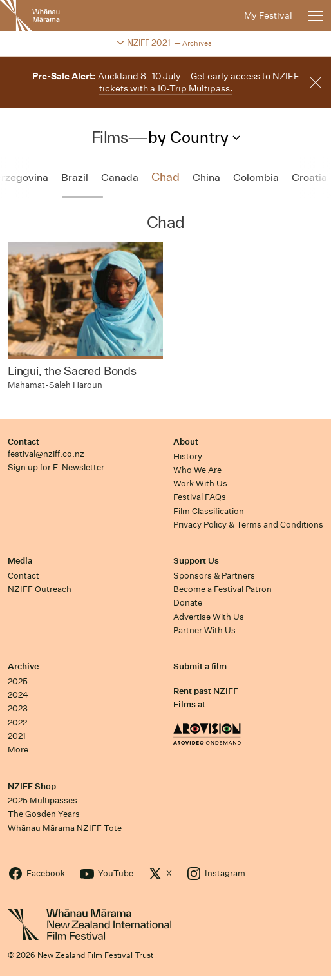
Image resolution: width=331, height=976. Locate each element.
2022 (17, 722)
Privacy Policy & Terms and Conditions (248, 524)
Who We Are (197, 469)
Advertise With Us (208, 616)
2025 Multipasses (42, 800)
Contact (23, 441)
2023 (18, 708)
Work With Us (200, 483)
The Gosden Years (44, 814)
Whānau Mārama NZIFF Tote (65, 828)
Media (20, 560)
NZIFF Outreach (39, 589)
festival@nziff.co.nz (46, 453)
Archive (23, 666)
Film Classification (208, 511)
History (187, 456)
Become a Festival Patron (222, 589)
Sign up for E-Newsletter (56, 467)
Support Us (196, 560)
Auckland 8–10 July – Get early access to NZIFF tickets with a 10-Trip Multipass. (165, 82)
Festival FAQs (199, 497)
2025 (18, 681)
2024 (18, 694)
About (185, 441)
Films (109, 137)
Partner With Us (204, 630)
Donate (187, 602)
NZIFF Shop (32, 786)
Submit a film (200, 666)
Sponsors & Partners (214, 575)
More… (21, 749)
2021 (17, 736)
